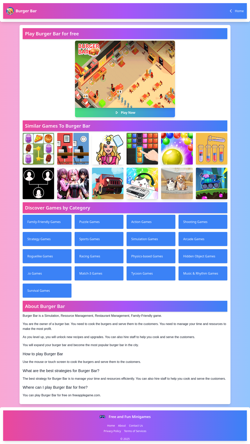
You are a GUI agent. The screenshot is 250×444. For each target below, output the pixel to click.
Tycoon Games (142, 273)
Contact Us (136, 425)
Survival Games (38, 290)
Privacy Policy (112, 431)
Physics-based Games (147, 256)
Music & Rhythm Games (200, 273)
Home (111, 425)
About (122, 425)
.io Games (34, 273)
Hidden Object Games (199, 256)
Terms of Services (135, 431)
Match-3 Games (90, 273)
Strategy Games (39, 239)
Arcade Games (193, 239)
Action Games (141, 222)
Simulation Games (144, 239)
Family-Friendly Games (44, 222)
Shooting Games (195, 222)
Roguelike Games (40, 256)
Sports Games (89, 239)
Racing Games (89, 256)
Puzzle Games (89, 222)
